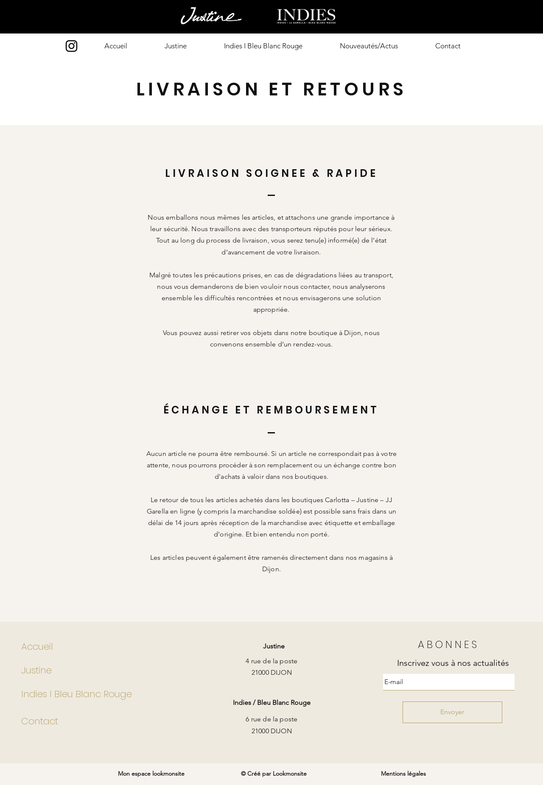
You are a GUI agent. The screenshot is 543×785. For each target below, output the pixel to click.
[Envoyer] (452, 712)
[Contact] (89, 721)
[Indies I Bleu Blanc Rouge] (89, 694)
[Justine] (89, 670)
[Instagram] (71, 46)
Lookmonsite (290, 773)
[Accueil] (89, 647)
